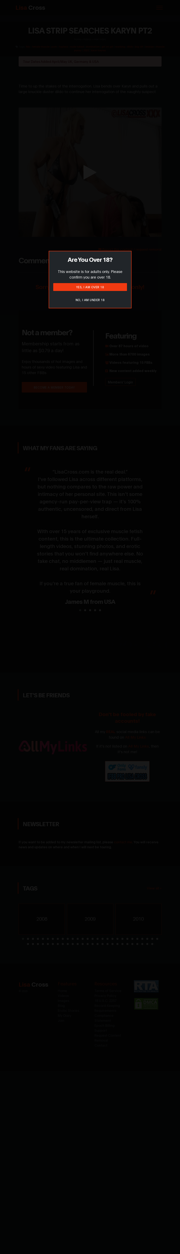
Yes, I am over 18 (90, 287)
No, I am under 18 (90, 300)
